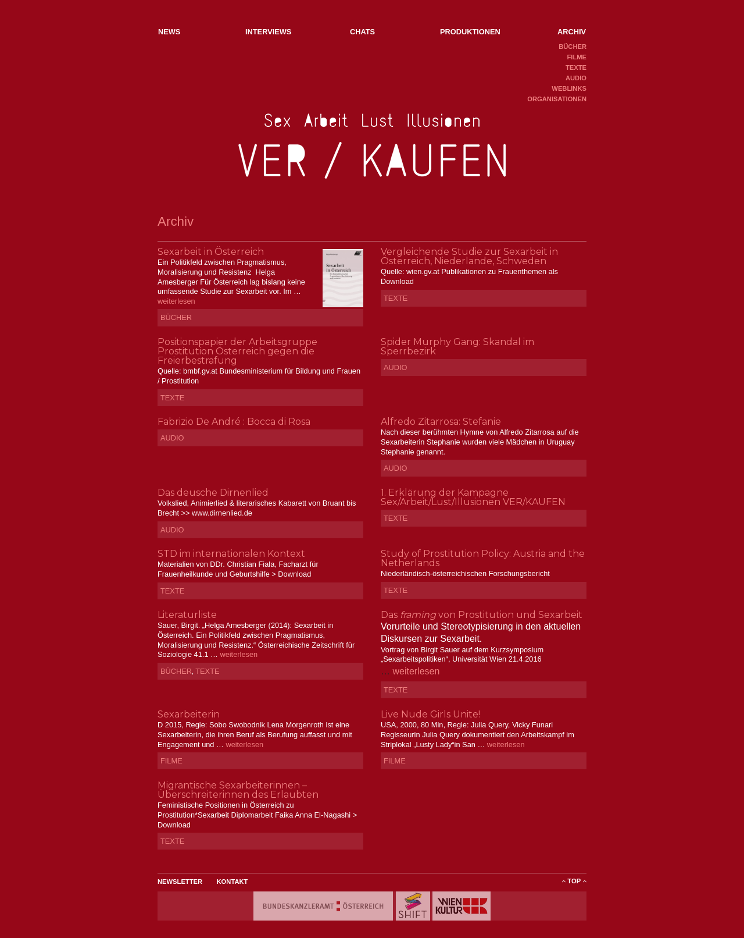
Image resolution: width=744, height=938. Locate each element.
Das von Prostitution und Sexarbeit (481, 614)
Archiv (571, 31)
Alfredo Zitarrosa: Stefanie (441, 421)
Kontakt (232, 881)
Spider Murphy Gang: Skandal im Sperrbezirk (457, 346)
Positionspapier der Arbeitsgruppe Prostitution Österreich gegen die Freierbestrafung (237, 351)
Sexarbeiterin (189, 714)
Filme (576, 57)
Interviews (268, 31)
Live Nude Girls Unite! (430, 714)
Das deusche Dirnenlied (213, 492)
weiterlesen (176, 301)
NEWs (169, 31)
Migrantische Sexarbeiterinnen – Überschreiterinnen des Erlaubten (238, 790)
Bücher (572, 46)
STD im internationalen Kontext (231, 553)
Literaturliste (187, 614)
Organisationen (556, 98)
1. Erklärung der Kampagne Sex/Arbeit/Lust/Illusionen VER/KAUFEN (473, 497)
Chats (362, 31)
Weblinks (569, 88)
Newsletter (180, 881)
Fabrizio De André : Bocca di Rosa (234, 421)
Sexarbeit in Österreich (211, 251)
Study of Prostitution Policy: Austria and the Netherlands (483, 558)
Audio (576, 77)
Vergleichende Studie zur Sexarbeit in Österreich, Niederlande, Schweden (469, 256)
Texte (576, 67)
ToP (573, 880)
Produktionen (470, 31)
